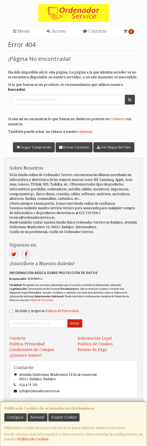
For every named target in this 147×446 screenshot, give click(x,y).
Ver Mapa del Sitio (114, 147)
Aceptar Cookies (64, 417)
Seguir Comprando (33, 147)
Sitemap (86, 132)
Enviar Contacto (74, 147)
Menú (21, 31)
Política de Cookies (33, 439)
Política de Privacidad (41, 300)
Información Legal (95, 338)
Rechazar (37, 417)
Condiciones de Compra (31, 349)
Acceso (56, 31)
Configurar (15, 417)
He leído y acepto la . (47, 311)
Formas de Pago (92, 349)
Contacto (94, 31)
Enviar (74, 323)
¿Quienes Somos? (25, 355)
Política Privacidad (27, 344)
